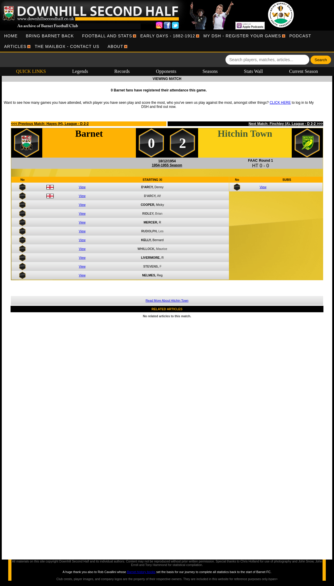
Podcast (300, 36)
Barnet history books (141, 572)
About (115, 46)
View (82, 187)
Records (122, 71)
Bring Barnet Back (50, 36)
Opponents (166, 71)
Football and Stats (107, 36)
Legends (80, 71)
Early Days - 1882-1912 (167, 36)
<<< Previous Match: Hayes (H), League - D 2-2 (50, 124)
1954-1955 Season (167, 165)
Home (11, 36)
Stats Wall (253, 71)
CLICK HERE (280, 103)
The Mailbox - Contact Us (67, 46)
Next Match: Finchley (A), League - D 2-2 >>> (286, 124)
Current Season (303, 71)
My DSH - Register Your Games (242, 36)
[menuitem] (11, 36)
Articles (15, 46)
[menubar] (167, 41)
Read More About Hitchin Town (167, 300)
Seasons (210, 71)
